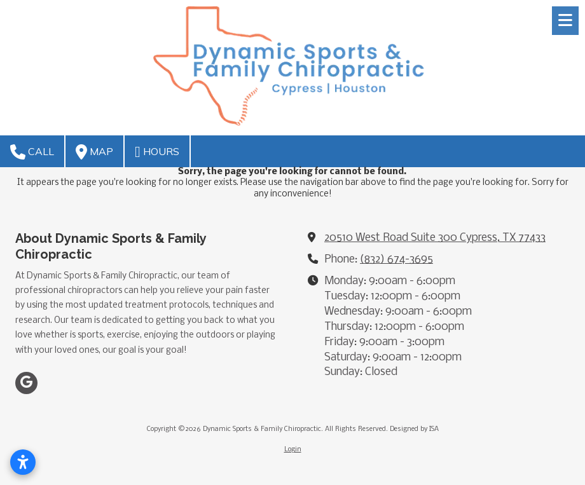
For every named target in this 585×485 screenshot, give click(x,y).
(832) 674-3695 (396, 260)
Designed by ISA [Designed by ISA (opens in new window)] (414, 429)
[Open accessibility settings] (23, 462)
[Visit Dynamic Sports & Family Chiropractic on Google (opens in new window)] (26, 383)
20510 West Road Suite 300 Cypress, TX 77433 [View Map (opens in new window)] (435, 238)
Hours (157, 152)
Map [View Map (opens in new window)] (94, 152)
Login (292, 449)
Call (32, 152)
